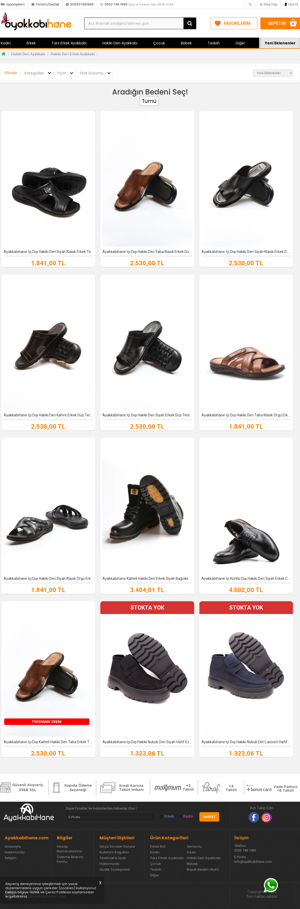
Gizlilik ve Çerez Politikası (50, 892)
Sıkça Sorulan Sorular (118, 846)
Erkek (31, 43)
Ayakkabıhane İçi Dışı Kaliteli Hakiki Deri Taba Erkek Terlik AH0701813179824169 (48, 742)
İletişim (10, 858)
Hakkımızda (15, 852)
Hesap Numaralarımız (69, 849)
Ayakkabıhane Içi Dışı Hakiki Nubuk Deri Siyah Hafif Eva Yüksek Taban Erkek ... (147, 742)
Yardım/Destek (47, 4)
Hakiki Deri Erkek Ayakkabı (73, 54)
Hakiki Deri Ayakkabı (119, 43)
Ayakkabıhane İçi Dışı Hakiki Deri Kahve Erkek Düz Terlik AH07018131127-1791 (48, 415)
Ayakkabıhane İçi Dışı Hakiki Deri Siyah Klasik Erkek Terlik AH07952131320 (48, 252)
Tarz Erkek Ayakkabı (69, 43)
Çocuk (159, 43)
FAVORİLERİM (237, 23)
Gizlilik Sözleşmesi (115, 869)
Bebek (186, 43)
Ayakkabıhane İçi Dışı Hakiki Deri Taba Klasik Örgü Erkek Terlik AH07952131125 (246, 415)
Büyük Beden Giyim (203, 869)
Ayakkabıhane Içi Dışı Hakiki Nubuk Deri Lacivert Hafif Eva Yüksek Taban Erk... (246, 742)
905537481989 (82, 4)
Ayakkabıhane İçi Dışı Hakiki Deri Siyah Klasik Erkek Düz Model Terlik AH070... (246, 252)
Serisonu (194, 846)
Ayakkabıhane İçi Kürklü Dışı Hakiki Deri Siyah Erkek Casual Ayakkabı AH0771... (246, 578)
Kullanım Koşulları (114, 852)
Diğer (240, 43)
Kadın (186, 816)
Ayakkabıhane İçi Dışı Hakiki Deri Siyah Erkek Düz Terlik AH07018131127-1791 (147, 415)
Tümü (149, 101)
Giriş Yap (270, 4)
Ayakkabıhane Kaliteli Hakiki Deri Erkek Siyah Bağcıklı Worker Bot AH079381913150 (147, 578)
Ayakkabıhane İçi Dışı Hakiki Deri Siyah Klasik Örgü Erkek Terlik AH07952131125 (48, 578)
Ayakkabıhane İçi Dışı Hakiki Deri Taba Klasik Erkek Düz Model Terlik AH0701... (147, 252)
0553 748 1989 (139, 4)
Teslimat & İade (113, 858)
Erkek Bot (158, 846)
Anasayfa (13, 846)
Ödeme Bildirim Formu (70, 859)
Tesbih (214, 43)
